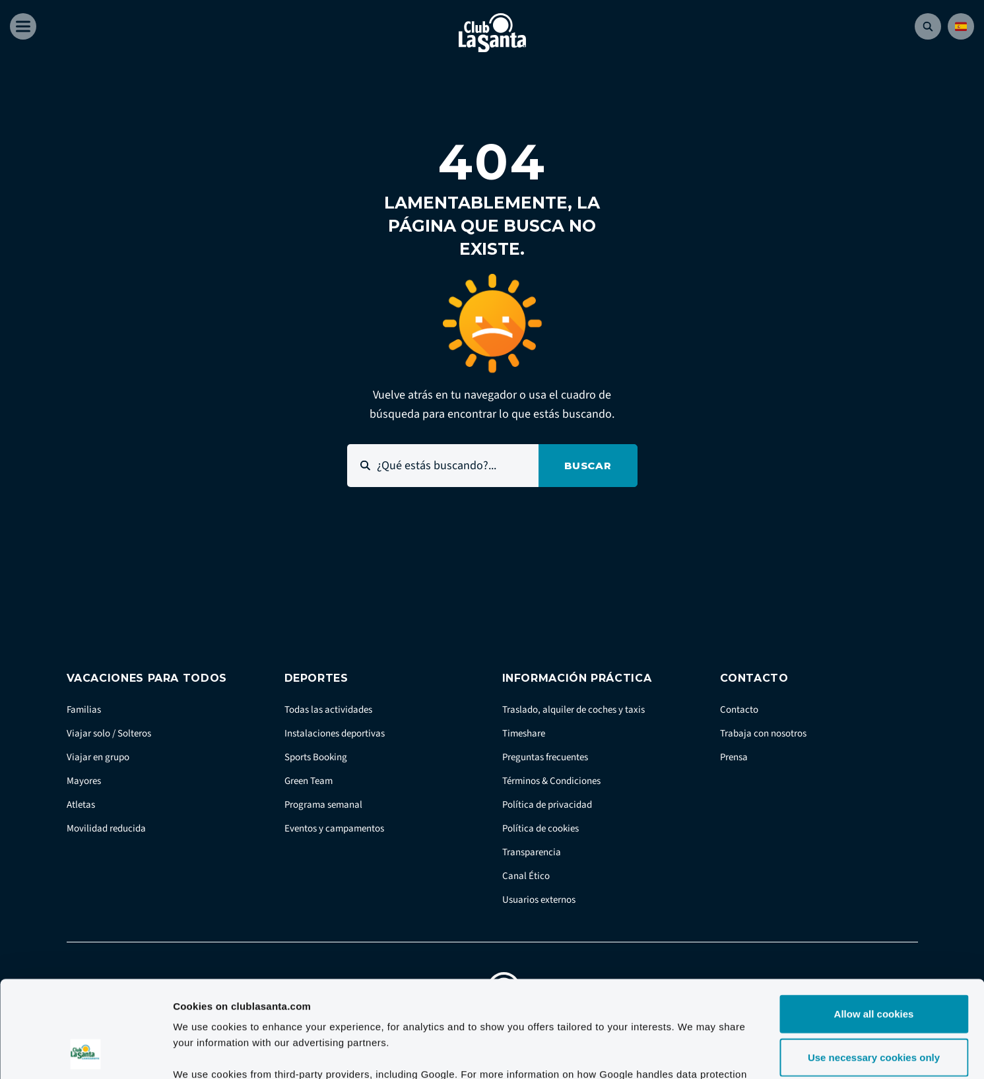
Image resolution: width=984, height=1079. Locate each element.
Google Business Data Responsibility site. (415, 999)
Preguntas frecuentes (545, 757)
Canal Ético (526, 876)
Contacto (739, 710)
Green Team (308, 781)
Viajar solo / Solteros (109, 733)
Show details (692, 1053)
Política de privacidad (547, 805)
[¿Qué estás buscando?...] (443, 465)
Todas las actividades (328, 710)
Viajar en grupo (98, 757)
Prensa (734, 757)
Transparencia (531, 852)
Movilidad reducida (106, 828)
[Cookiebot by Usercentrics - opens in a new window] (85, 1053)
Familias (84, 710)
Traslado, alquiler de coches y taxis (573, 710)
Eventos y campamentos (334, 828)
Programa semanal (323, 805)
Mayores (84, 781)
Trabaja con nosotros (763, 733)
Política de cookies (540, 828)
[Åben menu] (23, 26)
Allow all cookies (874, 923)
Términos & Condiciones (551, 781)
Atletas (81, 805)
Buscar (588, 465)
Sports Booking (315, 757)
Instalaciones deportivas (334, 733)
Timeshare (523, 733)
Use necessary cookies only (874, 966)
